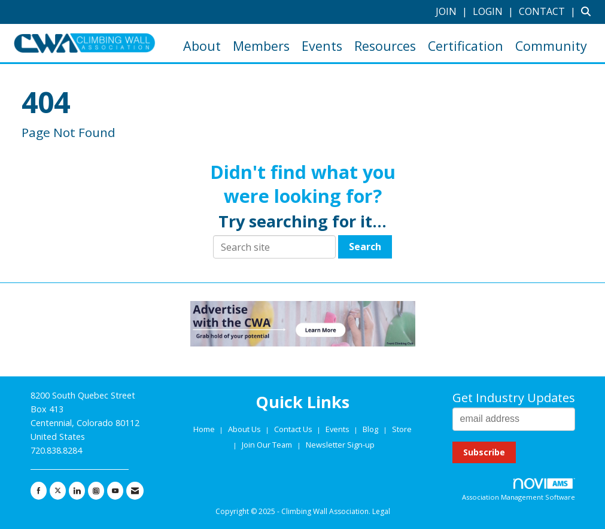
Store (402, 429)
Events (322, 45)
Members (261, 45)
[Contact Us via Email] (135, 491)
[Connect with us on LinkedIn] (77, 491)
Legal (381, 511)
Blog (370, 429)
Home (205, 429)
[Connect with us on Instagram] (96, 491)
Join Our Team (267, 444)
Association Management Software (518, 489)
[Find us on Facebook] (39, 491)
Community (551, 45)
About (202, 45)
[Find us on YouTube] (115, 491)
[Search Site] (588, 11)
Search (365, 246)
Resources (385, 45)
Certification (465, 45)
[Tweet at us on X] (58, 491)
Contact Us (294, 429)
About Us (245, 429)
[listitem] (453, 11)
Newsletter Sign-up (340, 444)
